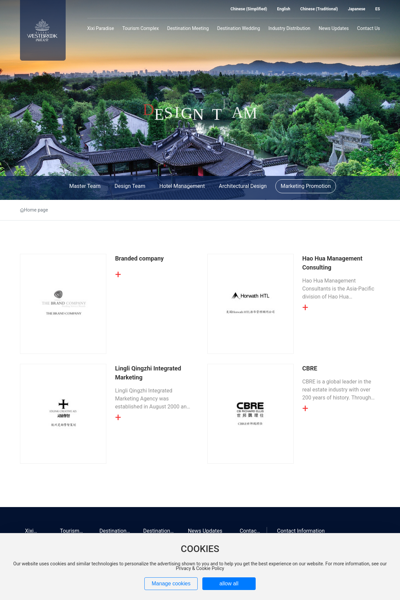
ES (377, 9)
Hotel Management (182, 186)
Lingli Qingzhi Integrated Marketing (148, 373)
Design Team (129, 186)
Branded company (139, 258)
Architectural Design (243, 186)
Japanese (356, 9)
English (283, 9)
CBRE (309, 368)
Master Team (85, 186)
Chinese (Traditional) (319, 9)
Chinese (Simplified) (249, 9)
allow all (228, 583)
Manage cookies (171, 583)
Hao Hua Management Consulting (332, 263)
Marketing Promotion (306, 186)
